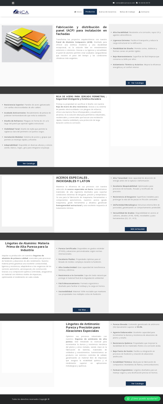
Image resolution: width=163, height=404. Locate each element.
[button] (142, 398)
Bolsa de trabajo (127, 12)
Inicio (78, 12)
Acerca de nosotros (107, 12)
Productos (90, 12)
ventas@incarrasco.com (124, 3)
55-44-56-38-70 (143, 3)
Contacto (144, 12)
